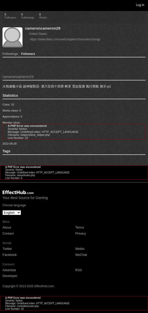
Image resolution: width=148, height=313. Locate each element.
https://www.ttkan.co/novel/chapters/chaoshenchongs (65, 39)
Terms (79, 227)
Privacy (80, 233)
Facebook (9, 255)
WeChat (81, 255)
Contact (8, 233)
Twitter (7, 249)
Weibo (80, 249)
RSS (78, 270)
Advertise (9, 270)
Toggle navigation (6, 5)
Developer (9, 276)
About (6, 227)
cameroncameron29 (42, 28)
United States (38, 34)
